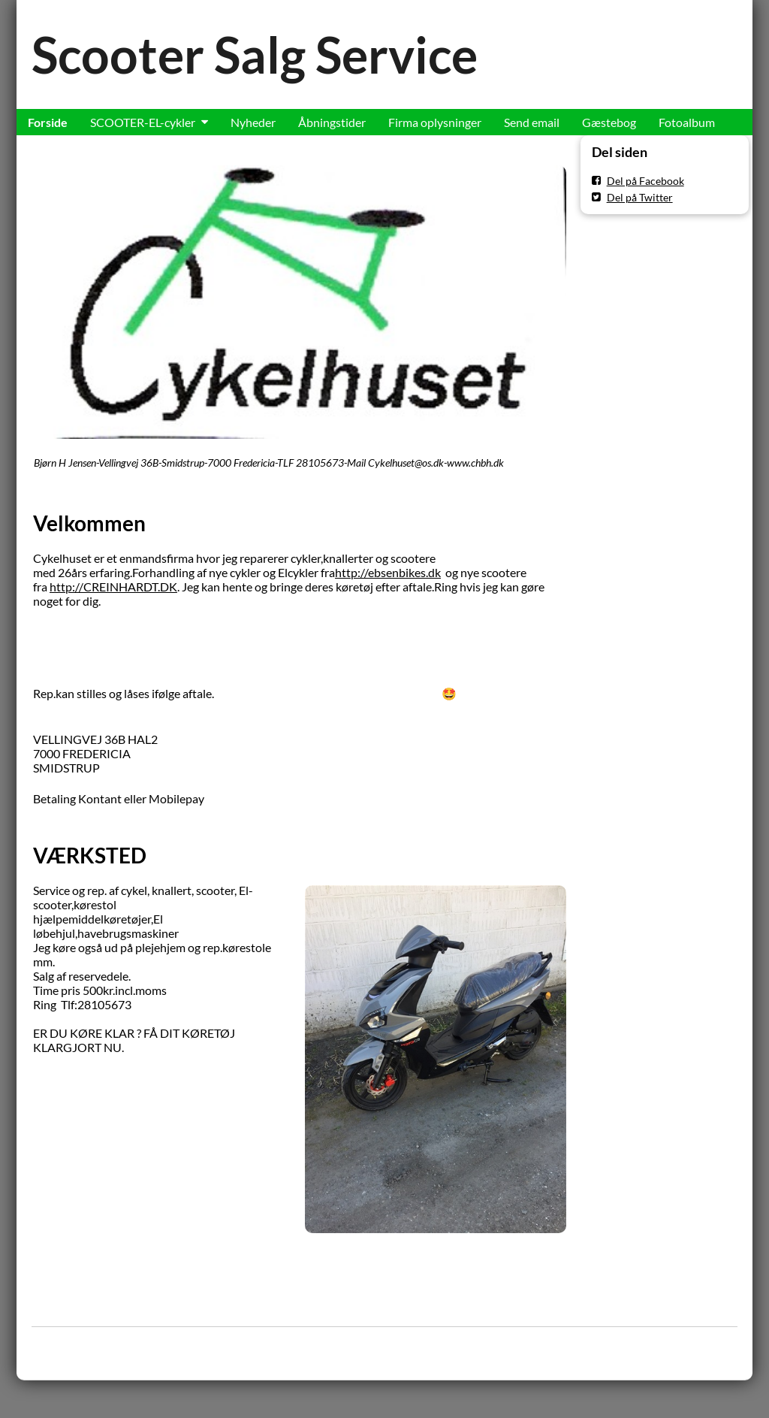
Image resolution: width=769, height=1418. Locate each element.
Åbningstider (332, 122)
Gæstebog (609, 122)
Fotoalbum (687, 122)
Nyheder (253, 122)
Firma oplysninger (434, 122)
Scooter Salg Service (255, 54)
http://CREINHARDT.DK (113, 586)
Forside (48, 122)
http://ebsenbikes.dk (388, 572)
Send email (531, 122)
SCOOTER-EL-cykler (142, 122)
